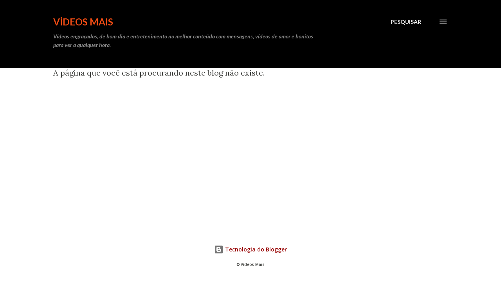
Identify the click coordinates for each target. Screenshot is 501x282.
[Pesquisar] (406, 22)
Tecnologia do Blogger (250, 249)
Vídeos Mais (83, 21)
